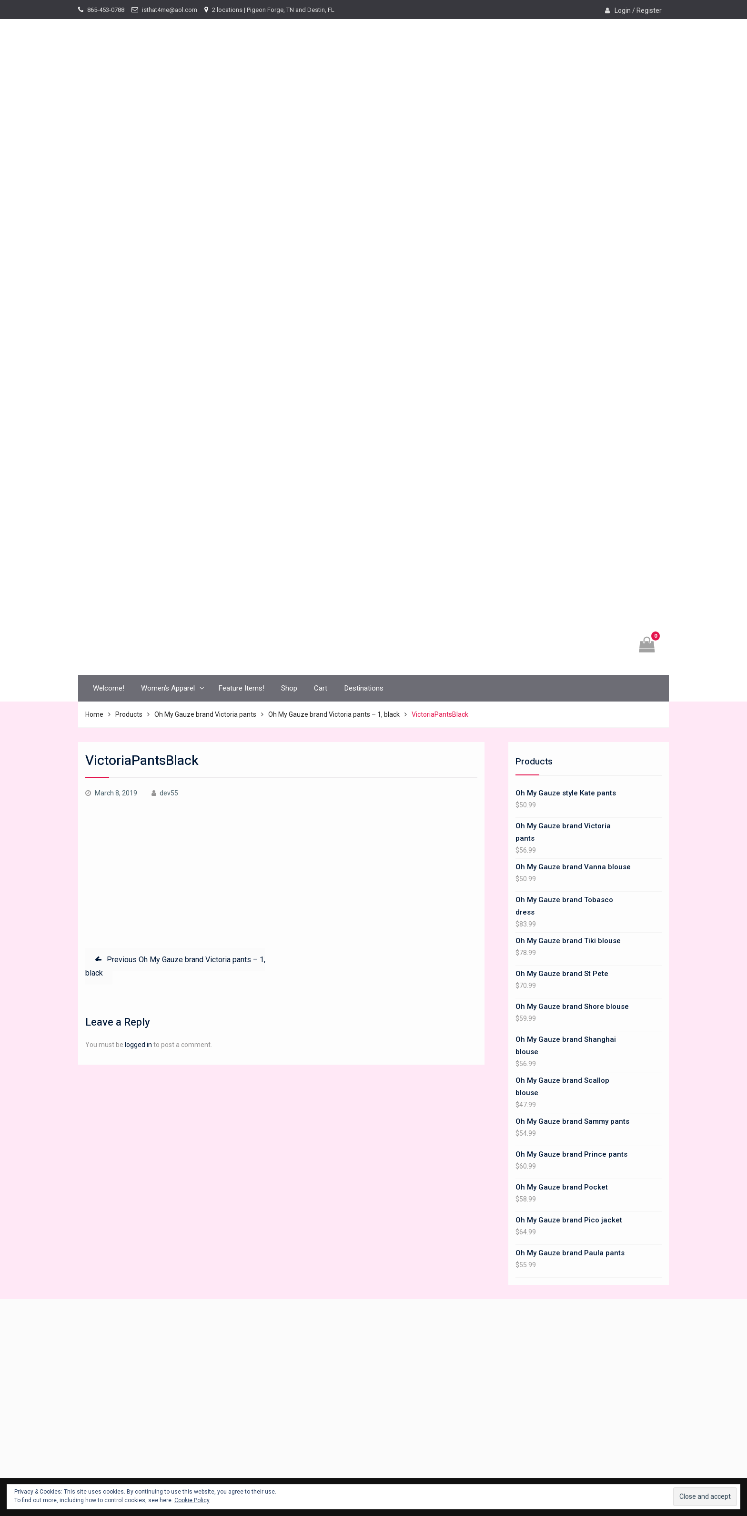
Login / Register (638, 10)
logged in (138, 1044)
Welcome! (108, 688)
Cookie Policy (192, 1500)
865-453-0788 (105, 9)
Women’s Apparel (168, 688)
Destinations (364, 688)
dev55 (169, 793)
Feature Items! (241, 688)
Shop (289, 688)
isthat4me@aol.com (169, 9)
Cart (320, 688)
